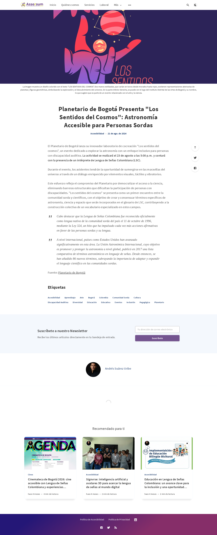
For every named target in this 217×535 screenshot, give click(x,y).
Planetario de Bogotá (71, 272)
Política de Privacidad (119, 519)
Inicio (53, 5)
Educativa (105, 302)
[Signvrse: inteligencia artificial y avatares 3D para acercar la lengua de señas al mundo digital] (108, 488)
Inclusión (131, 302)
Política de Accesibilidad (92, 519)
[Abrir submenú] (129, 5)
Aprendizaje (70, 297)
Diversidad (78, 302)
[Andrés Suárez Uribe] (93, 369)
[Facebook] (195, 168)
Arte (82, 297)
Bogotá (91, 297)
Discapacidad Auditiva (58, 302)
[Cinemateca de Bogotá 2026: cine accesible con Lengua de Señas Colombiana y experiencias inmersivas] (50, 488)
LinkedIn (135, 520)
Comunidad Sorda (120, 297)
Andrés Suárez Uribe (118, 368)
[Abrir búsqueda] (187, 5)
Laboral (104, 5)
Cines (30, 474)
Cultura (137, 297)
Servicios (89, 5)
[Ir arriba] (195, 147)
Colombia (103, 297)
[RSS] (115, 527)
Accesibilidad (97, 133)
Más (118, 5)
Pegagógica (145, 302)
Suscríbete (157, 338)
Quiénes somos (70, 5)
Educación (92, 302)
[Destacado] (187, 443)
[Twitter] (195, 157)
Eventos (118, 302)
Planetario (159, 302)
